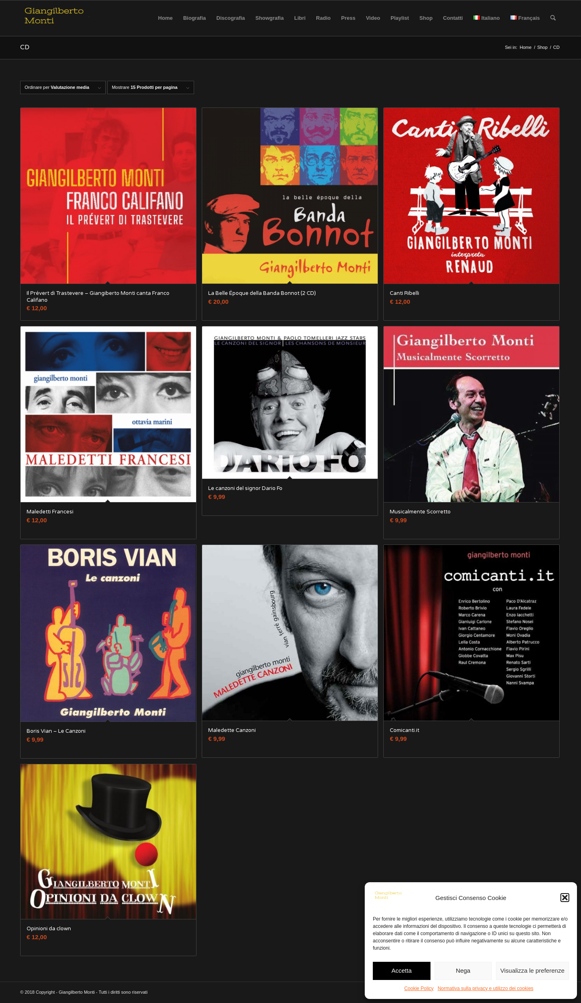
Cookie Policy (419, 988)
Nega (463, 970)
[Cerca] (553, 18)
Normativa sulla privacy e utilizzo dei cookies (485, 988)
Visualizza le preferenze (532, 970)
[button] (565, 898)
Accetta (401, 970)
